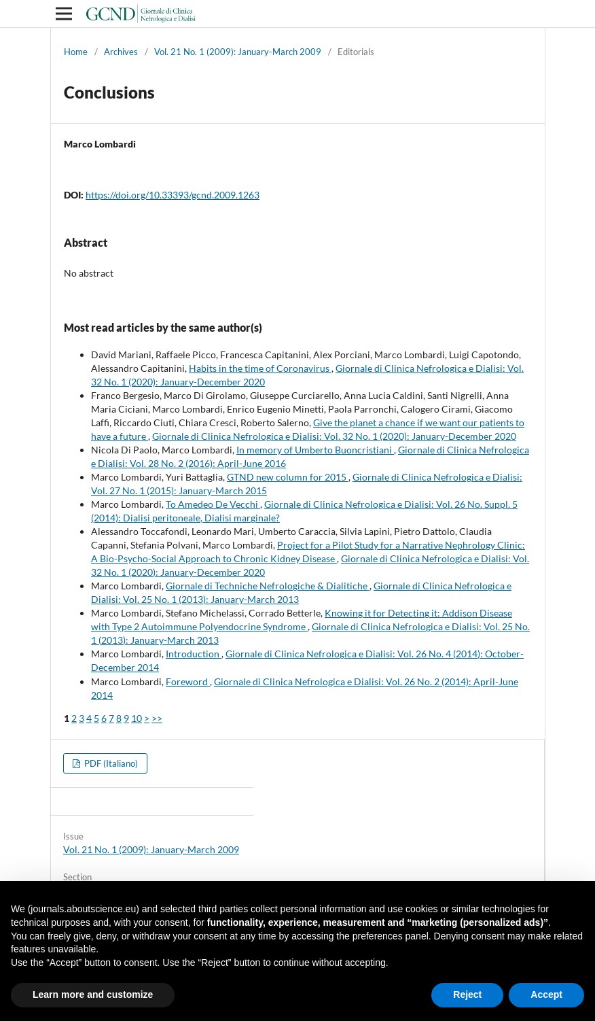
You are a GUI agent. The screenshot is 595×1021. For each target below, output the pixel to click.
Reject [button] (467, 994)
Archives (121, 51)
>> (156, 718)
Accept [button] (546, 994)
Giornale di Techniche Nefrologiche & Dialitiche (267, 585)
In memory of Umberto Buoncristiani (315, 449)
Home (76, 51)
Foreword (188, 681)
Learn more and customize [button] (93, 994)
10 (136, 718)
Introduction (193, 653)
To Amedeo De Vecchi (213, 504)
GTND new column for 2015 (287, 477)
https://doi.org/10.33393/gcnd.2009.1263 (172, 195)
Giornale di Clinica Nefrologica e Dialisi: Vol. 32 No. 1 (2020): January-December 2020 (334, 436)
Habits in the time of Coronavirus (260, 368)
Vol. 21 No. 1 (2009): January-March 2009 (237, 51)
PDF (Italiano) (110, 763)
